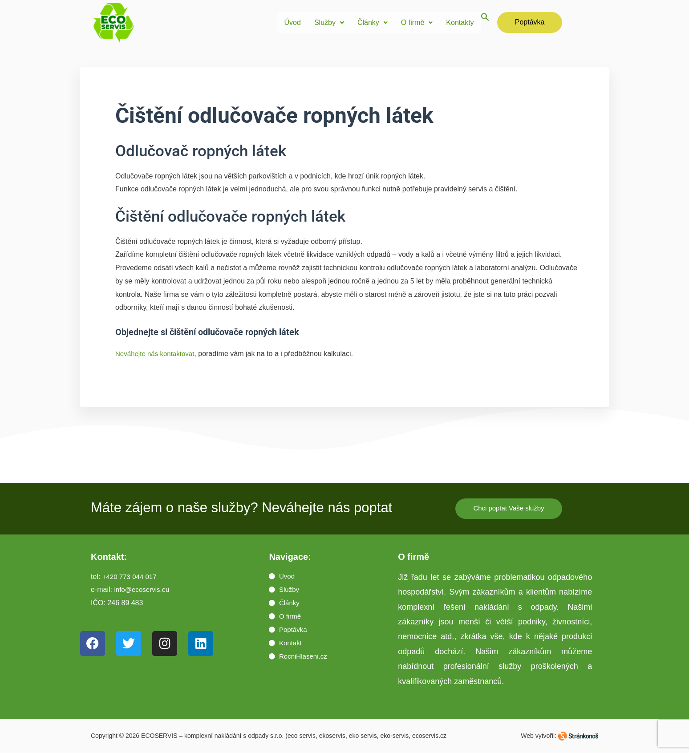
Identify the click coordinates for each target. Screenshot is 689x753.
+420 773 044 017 (131, 577)
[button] (329, 22)
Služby (329, 22)
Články (372, 22)
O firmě (417, 22)
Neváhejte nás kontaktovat (157, 353)
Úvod (292, 22)
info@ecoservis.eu (143, 590)
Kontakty (460, 22)
